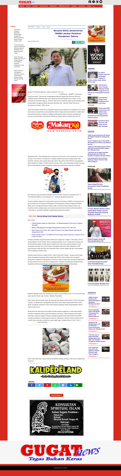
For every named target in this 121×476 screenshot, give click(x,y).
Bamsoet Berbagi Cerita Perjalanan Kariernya (50, 222)
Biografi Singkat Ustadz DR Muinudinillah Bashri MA (96, 234)
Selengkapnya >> (93, 299)
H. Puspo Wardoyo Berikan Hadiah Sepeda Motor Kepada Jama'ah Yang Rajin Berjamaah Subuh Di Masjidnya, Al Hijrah (99, 210)
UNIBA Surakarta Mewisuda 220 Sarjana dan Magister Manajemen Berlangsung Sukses (99, 137)
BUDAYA (22, 6)
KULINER (74, 6)
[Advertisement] (60, 464)
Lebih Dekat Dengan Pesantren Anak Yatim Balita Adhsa (98, 256)
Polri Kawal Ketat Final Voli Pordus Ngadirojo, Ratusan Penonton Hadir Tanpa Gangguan (98, 160)
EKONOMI (35, 6)
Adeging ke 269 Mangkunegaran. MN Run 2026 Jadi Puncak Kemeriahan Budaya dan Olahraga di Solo (99, 148)
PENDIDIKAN (53, 6)
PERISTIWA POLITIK (64, 6)
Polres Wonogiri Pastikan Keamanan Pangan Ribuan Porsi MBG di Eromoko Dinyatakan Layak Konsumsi (19, 62)
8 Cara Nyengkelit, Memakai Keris (98, 277)
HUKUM (28, 6)
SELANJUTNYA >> (56, 401)
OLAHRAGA (82, 6)
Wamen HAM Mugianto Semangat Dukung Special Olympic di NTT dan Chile (54, 233)
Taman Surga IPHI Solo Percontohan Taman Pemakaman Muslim (98, 186)
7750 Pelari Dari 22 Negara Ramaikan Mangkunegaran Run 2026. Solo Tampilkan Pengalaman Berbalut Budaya (99, 154)
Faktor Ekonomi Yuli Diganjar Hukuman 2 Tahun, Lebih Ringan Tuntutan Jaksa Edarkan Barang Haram (19, 75)
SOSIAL (89, 6)
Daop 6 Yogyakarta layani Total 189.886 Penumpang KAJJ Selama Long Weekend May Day (99, 142)
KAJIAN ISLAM (44, 6)
